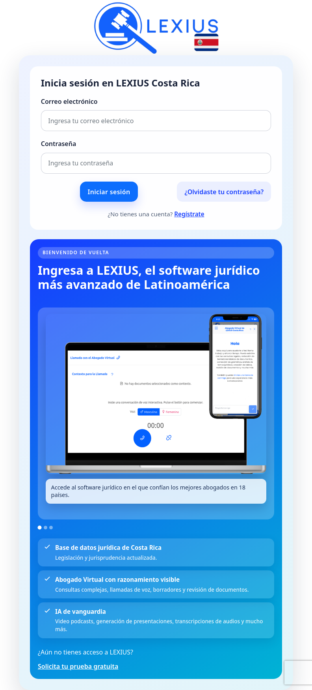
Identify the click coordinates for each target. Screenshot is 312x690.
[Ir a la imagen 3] (51, 527)
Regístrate (189, 214)
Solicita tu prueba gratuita (78, 666)
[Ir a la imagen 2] (45, 527)
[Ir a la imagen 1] (40, 527)
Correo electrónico (69, 101)
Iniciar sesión (109, 192)
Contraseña (58, 143)
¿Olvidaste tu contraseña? (224, 192)
